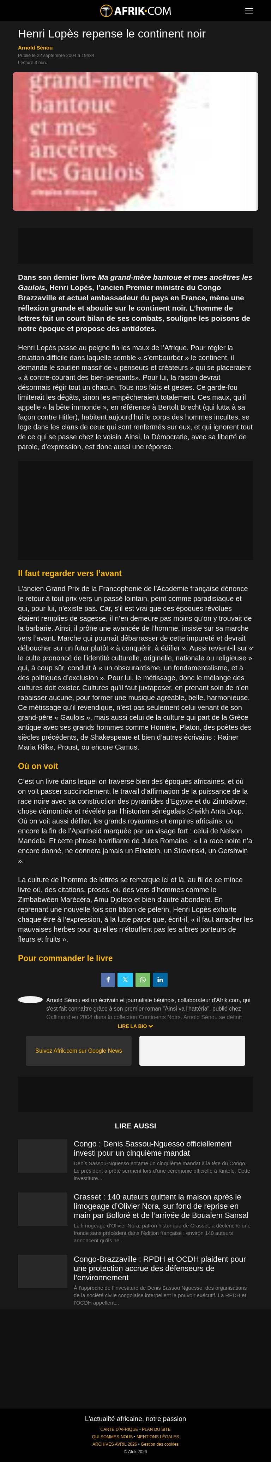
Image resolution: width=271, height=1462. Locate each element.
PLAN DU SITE (156, 1429)
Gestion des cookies (160, 1444)
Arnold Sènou (35, 48)
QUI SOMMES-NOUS (112, 1436)
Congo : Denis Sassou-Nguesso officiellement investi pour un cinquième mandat (152, 1148)
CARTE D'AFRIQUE (119, 1429)
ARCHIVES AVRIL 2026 (114, 1444)
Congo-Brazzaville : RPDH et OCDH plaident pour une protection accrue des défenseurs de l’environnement (160, 1268)
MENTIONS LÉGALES (158, 1436)
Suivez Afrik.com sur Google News (78, 1051)
